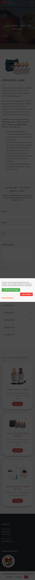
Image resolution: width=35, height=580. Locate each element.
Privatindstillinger (7, 298)
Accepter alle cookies (11, 290)
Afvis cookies (26, 294)
